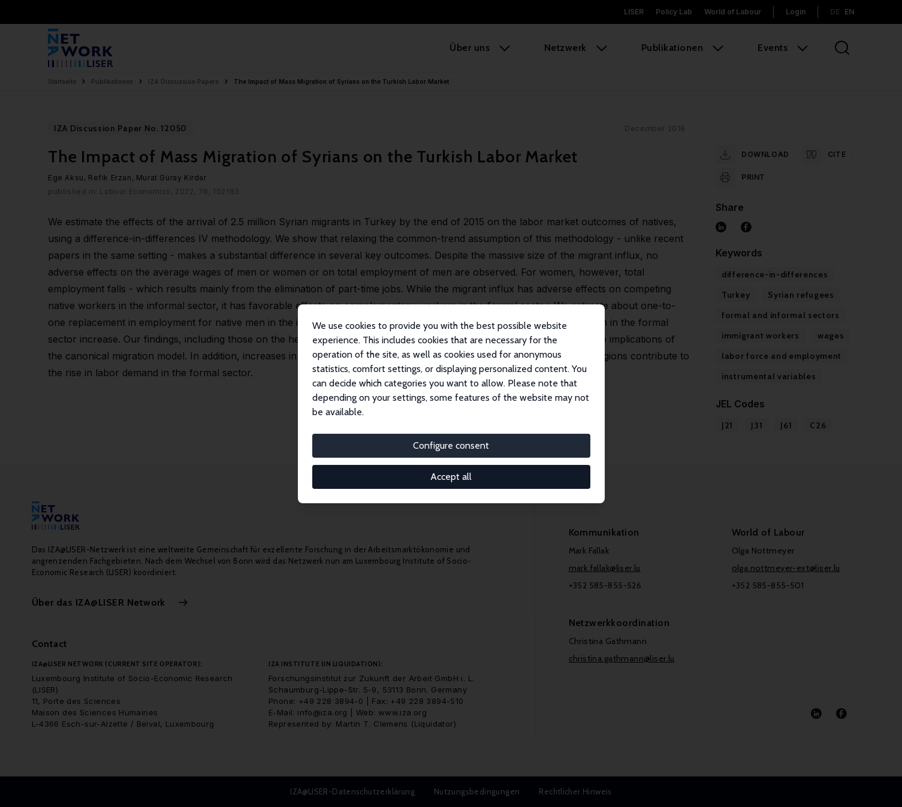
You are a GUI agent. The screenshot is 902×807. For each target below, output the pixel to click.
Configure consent (451, 445)
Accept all (451, 476)
